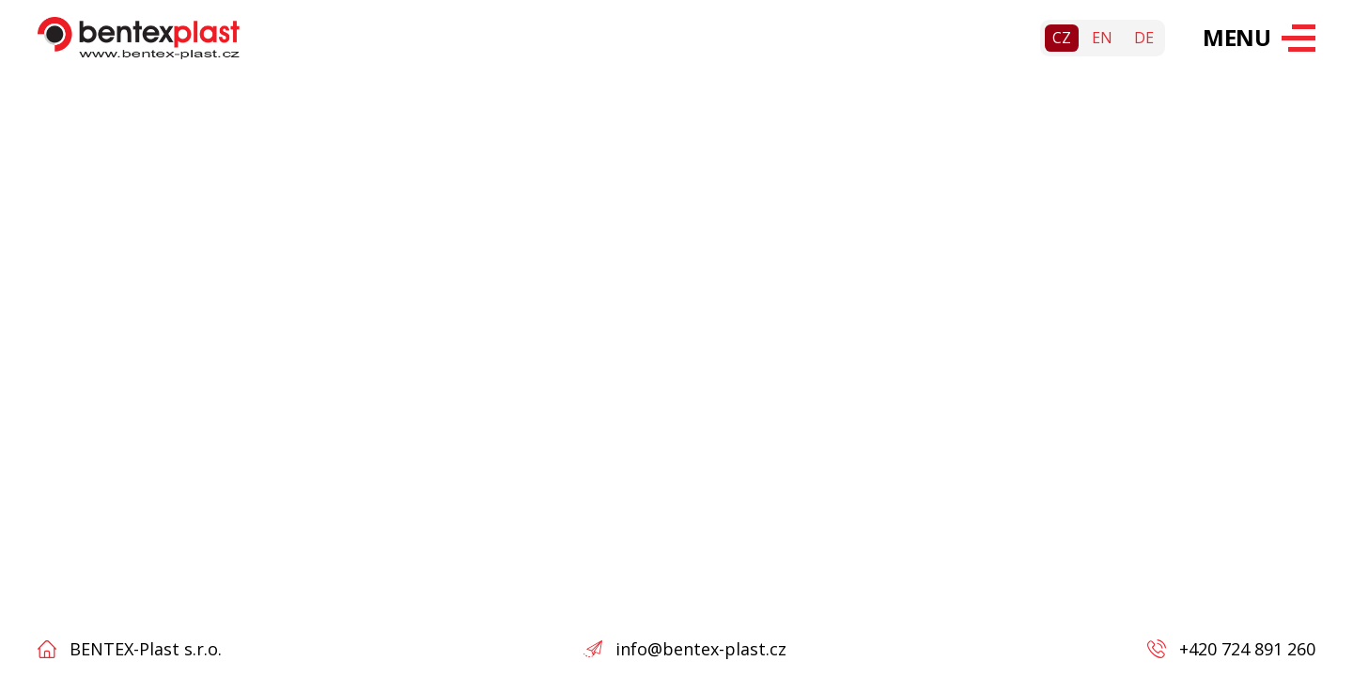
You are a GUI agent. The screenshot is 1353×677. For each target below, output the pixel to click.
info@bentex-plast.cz (700, 649)
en (1102, 37)
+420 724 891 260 (1247, 649)
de (1144, 37)
